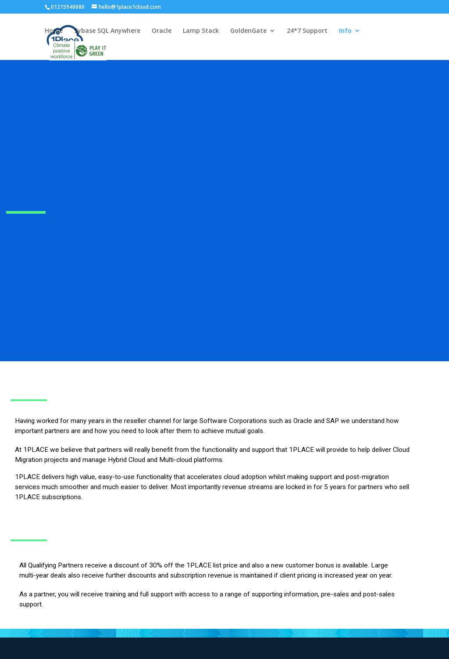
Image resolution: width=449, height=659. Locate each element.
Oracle (161, 31)
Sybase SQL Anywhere (107, 31)
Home (54, 31)
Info (345, 31)
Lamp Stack (201, 31)
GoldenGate (248, 31)
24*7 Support (307, 31)
